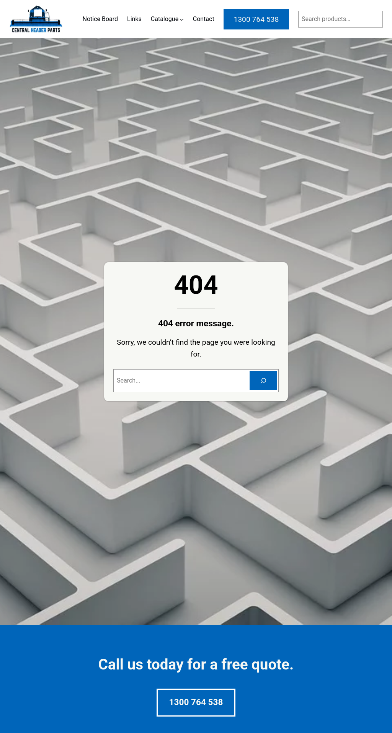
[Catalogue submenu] (182, 19)
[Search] (263, 380)
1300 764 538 (196, 702)
